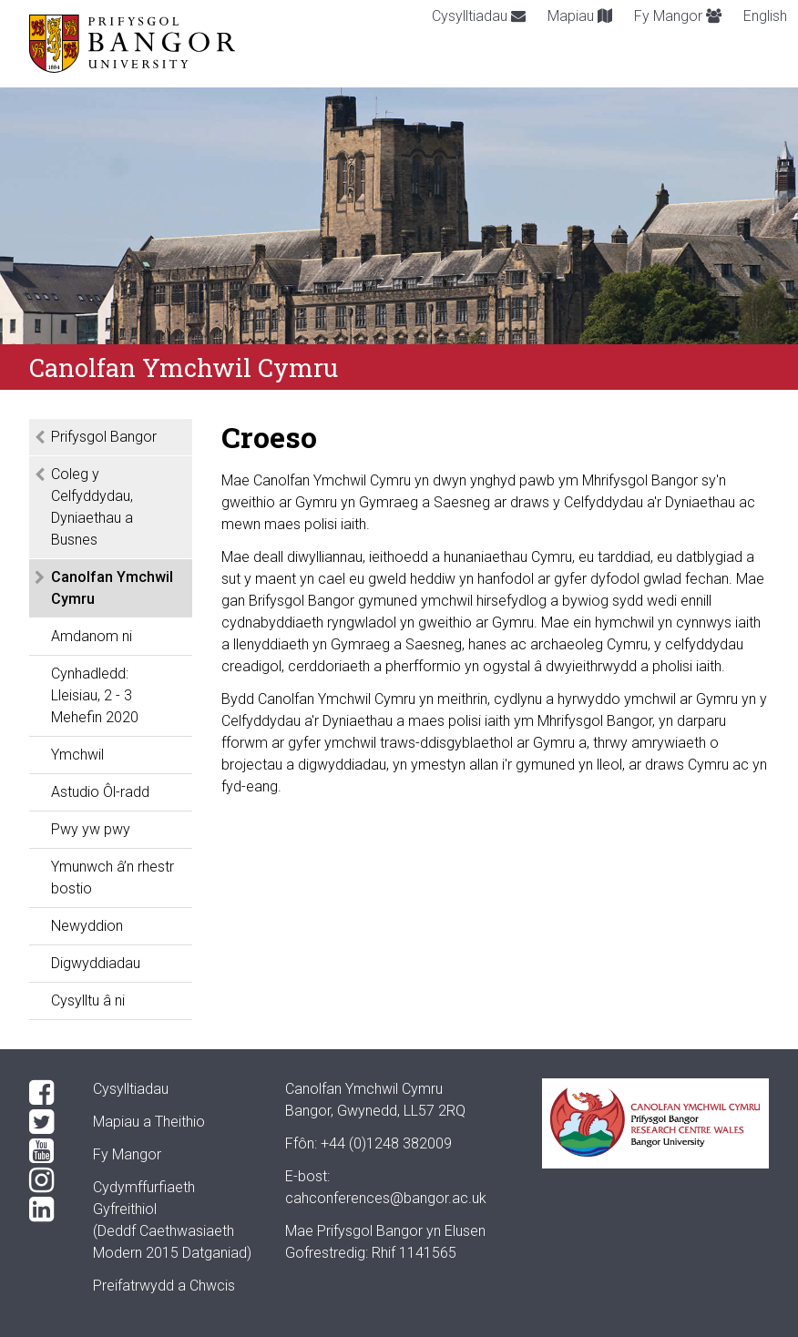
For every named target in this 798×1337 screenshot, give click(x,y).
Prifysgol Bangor (104, 436)
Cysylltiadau (479, 16)
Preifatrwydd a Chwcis (164, 1285)
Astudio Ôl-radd (100, 792)
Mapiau (579, 16)
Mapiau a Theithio (149, 1121)
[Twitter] (46, 1122)
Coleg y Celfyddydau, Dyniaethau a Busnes (92, 506)
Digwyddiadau (95, 963)
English (765, 16)
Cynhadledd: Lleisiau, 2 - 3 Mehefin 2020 (94, 695)
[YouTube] (46, 1151)
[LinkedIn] (46, 1209)
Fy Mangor (677, 16)
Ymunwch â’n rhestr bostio (112, 877)
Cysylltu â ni (88, 1000)
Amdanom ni (91, 636)
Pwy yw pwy (90, 829)
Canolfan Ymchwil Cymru (112, 587)
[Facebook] (46, 1092)
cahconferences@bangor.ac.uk (385, 1198)
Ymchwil (77, 754)
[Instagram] (46, 1180)
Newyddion (87, 925)
